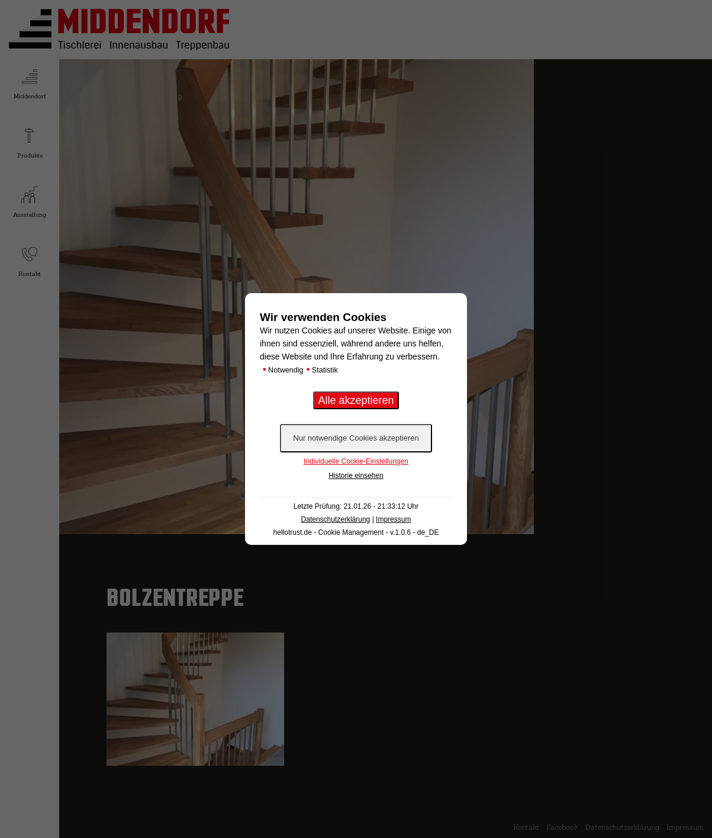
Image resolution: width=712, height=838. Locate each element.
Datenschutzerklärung (336, 519)
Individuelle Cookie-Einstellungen (356, 461)
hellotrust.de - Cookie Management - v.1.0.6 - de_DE (356, 532)
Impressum (393, 519)
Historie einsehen (356, 475)
